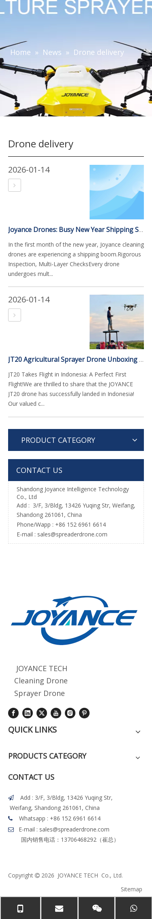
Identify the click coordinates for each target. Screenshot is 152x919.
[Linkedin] (27, 713)
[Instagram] (70, 713)
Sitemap (131, 889)
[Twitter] (41, 713)
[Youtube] (56, 713)
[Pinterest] (84, 713)
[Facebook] (13, 713)
